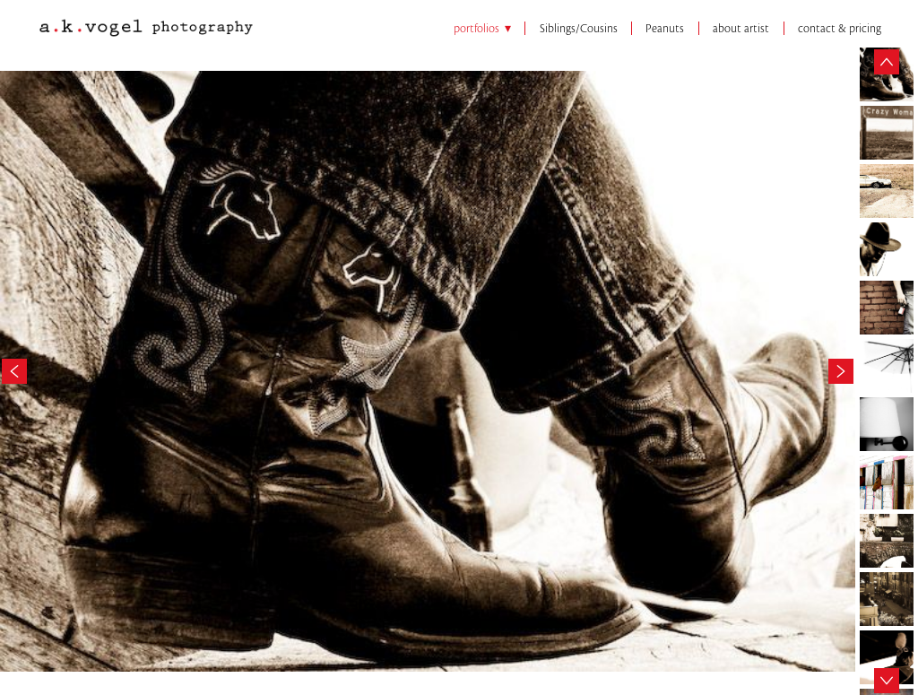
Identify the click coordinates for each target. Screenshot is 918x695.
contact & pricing (839, 28)
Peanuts (664, 28)
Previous (14, 366)
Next (841, 366)
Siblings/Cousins (579, 28)
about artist (741, 28)
